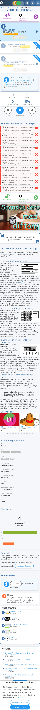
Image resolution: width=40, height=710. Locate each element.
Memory (13, 618)
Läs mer (18, 698)
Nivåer (27, 97)
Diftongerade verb (28, 427)
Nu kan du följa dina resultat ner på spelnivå (19, 675)
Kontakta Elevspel (24, 566)
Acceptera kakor (20, 707)
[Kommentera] (20, 110)
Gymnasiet (16, 452)
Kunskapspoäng (13, 104)
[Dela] (32, 110)
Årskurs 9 (6, 452)
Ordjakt (13, 631)
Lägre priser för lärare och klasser (18, 659)
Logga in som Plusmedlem (19, 80)
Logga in (15, 584)
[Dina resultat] (22, 3)
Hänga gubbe (15, 611)
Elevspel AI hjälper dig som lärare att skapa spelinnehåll (19, 654)
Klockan (13, 637)
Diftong (5, 459)
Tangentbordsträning (18, 624)
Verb (12, 459)
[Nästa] (36, 422)
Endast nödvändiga (20, 702)
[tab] (7, 433)
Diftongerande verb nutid (10, 427)
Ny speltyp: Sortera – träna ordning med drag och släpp (21, 669)
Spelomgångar (12, 97)
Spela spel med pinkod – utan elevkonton (21, 664)
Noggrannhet (27, 104)
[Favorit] (8, 110)
